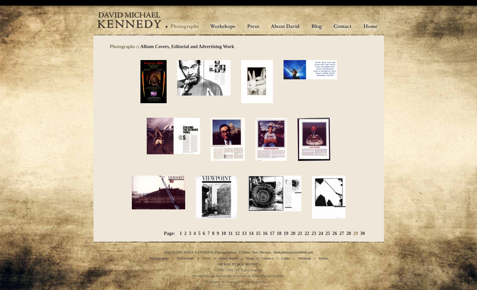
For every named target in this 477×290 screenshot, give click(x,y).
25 (328, 233)
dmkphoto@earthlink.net (293, 252)
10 (223, 233)
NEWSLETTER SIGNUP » (240, 264)
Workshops (185, 258)
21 (300, 233)
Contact (267, 258)
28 (348, 233)
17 (272, 233)
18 (279, 233)
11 (230, 233)
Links (285, 258)
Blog (249, 258)
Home (323, 258)
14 (251, 233)
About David (228, 258)
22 (307, 233)
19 (286, 233)
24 (321, 233)
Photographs (122, 46)
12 (237, 233)
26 (335, 233)
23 (314, 233)
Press (206, 258)
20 (293, 233)
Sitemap (304, 258)
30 (362, 233)
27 (342, 233)
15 (258, 233)
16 (265, 233)
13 (244, 233)
